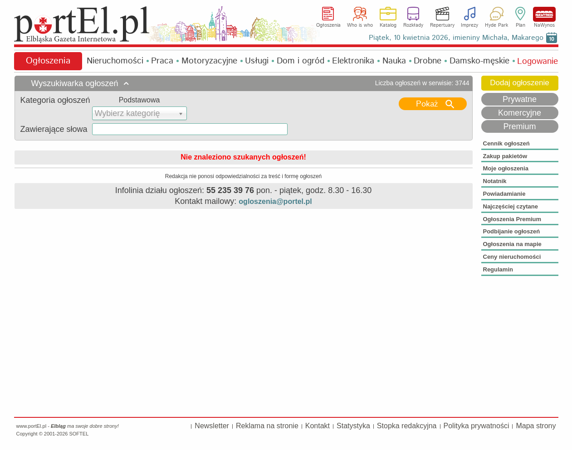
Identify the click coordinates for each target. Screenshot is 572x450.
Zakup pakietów (505, 156)
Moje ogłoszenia (505, 168)
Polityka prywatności (476, 426)
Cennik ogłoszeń (506, 143)
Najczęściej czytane (510, 206)
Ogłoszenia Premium (512, 219)
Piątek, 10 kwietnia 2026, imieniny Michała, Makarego (456, 38)
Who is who (360, 25)
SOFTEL (78, 433)
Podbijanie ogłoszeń (511, 231)
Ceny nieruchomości (512, 256)
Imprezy (469, 25)
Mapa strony (536, 426)
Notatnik (495, 181)
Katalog (388, 25)
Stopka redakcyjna (407, 426)
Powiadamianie (504, 193)
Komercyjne (519, 112)
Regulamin (498, 269)
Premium (519, 126)
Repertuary (442, 25)
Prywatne (520, 99)
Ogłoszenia (328, 25)
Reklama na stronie (267, 426)
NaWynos (544, 14)
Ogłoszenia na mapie (512, 244)
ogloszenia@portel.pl (275, 201)
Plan (520, 25)
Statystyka (353, 426)
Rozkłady (413, 25)
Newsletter (212, 426)
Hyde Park (496, 25)
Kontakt (317, 426)
